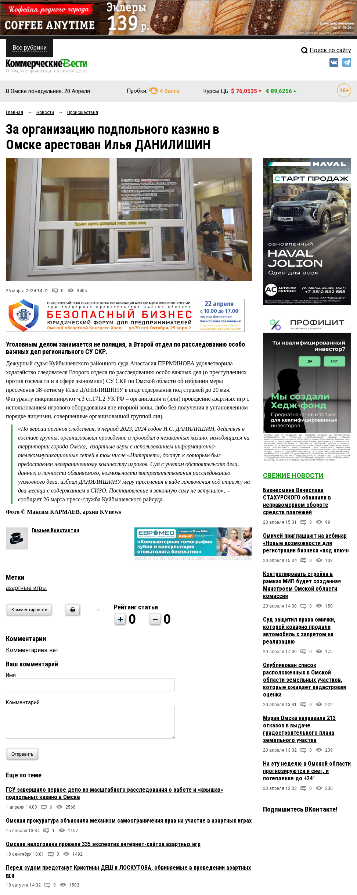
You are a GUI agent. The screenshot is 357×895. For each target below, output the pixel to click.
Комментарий (23, 702)
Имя (11, 675)
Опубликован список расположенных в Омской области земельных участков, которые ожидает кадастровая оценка (304, 680)
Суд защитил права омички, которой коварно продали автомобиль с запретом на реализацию (299, 630)
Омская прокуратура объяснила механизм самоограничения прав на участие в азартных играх (129, 820)
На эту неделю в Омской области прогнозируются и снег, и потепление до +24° (307, 771)
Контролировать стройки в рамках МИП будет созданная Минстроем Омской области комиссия (302, 584)
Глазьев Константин (55, 530)
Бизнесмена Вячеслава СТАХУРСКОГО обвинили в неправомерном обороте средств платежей (297, 501)
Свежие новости (293, 475)
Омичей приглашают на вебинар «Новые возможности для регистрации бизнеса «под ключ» (306, 543)
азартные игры (26, 587)
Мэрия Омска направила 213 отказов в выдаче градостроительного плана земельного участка (299, 729)
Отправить (24, 754)
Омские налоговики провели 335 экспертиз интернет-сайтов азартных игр (103, 844)
